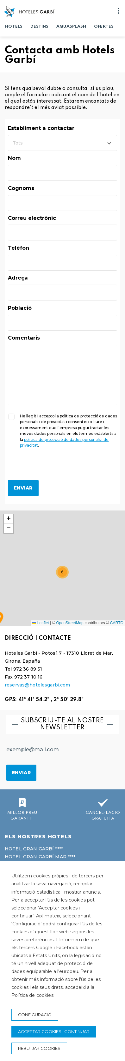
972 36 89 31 (27, 669)
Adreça (18, 277)
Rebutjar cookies (39, 1048)
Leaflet (40, 623)
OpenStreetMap (70, 623)
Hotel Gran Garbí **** (34, 849)
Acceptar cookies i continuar (54, 1031)
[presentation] (56, 467)
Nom (14, 158)
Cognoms (21, 188)
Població (20, 308)
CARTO (116, 623)
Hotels (14, 26)
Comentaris (24, 338)
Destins (39, 26)
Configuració (35, 1014)
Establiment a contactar (41, 128)
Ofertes (104, 26)
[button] (62, 572)
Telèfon (18, 248)
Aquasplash (71, 26)
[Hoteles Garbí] (29, 11)
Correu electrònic (32, 218)
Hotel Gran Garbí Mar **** (40, 857)
